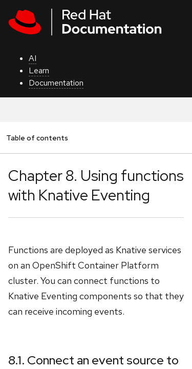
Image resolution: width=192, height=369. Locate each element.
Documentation (56, 82)
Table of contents (37, 137)
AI (32, 58)
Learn (39, 70)
